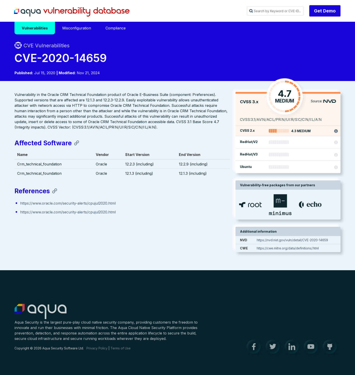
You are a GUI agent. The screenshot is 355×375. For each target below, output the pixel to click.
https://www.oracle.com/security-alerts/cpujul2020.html (68, 203)
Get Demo (325, 11)
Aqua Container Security (40, 314)
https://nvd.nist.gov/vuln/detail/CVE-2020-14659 (292, 240)
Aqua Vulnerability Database (72, 12)
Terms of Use (120, 351)
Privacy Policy (97, 351)
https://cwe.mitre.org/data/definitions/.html (288, 248)
